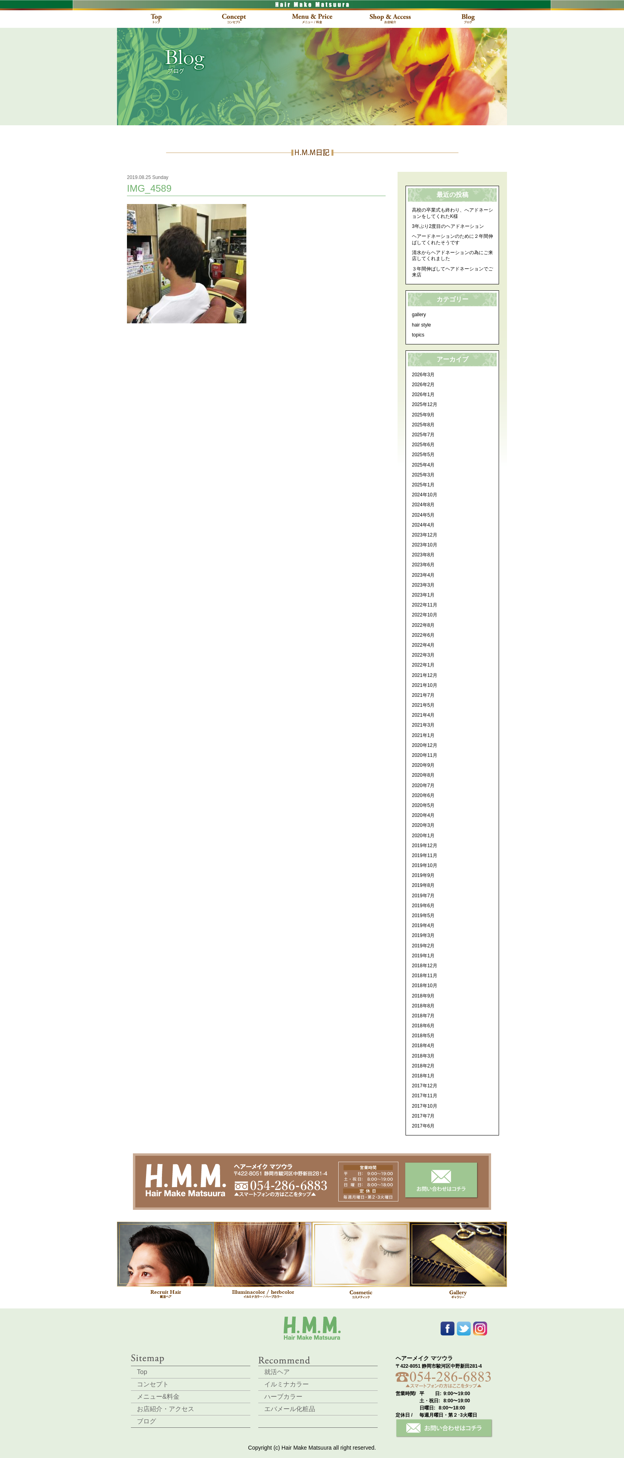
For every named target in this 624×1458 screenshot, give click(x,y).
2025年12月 (424, 404)
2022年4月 (423, 645)
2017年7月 (423, 1116)
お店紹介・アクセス (165, 1409)
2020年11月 (424, 755)
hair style (421, 325)
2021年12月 (424, 675)
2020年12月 (424, 745)
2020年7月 (423, 785)
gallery (419, 314)
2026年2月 (423, 384)
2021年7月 (423, 695)
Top (142, 1372)
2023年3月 (423, 585)
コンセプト (153, 1384)
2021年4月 (423, 715)
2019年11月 (424, 855)
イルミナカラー (286, 1384)
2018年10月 (424, 985)
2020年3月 (423, 825)
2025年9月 (423, 415)
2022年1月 (423, 665)
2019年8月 (423, 885)
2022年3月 (423, 655)
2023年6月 (423, 565)
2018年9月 (423, 996)
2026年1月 (423, 394)
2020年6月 (423, 795)
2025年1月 (423, 485)
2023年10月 (424, 545)
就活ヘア (277, 1372)
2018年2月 (423, 1066)
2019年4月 (423, 925)
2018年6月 (423, 1025)
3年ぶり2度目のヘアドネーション (448, 226)
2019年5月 (423, 915)
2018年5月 (423, 1035)
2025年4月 (423, 465)
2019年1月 (423, 955)
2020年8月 (423, 775)
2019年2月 (423, 946)
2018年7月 (423, 1016)
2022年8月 (423, 625)
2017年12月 (424, 1086)
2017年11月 (424, 1095)
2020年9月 (423, 765)
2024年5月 (423, 515)
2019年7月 (423, 895)
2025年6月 (423, 444)
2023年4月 (423, 575)
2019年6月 (423, 905)
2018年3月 (423, 1056)
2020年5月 (423, 805)
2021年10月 (424, 685)
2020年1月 (423, 835)
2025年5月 (423, 454)
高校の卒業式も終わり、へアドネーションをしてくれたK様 (452, 213)
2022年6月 (423, 635)
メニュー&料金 (158, 1396)
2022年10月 (424, 615)
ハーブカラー (283, 1396)
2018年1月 (423, 1076)
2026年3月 (423, 374)
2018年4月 (423, 1045)
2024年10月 (424, 495)
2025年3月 (423, 475)
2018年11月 (424, 975)
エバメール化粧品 (289, 1409)
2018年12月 (424, 965)
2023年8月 (423, 555)
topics (418, 335)
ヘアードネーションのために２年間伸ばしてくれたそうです (452, 239)
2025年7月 (423, 434)
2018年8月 (423, 1006)
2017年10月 (424, 1106)
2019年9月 (423, 875)
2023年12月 (424, 535)
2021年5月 (423, 705)
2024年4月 (423, 525)
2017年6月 (423, 1126)
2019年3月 (423, 935)
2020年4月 (423, 815)
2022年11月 (424, 605)
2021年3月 (423, 725)
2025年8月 (423, 425)
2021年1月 (423, 735)
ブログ (146, 1421)
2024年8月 (423, 504)
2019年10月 (424, 865)
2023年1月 (423, 595)
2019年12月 (424, 845)
